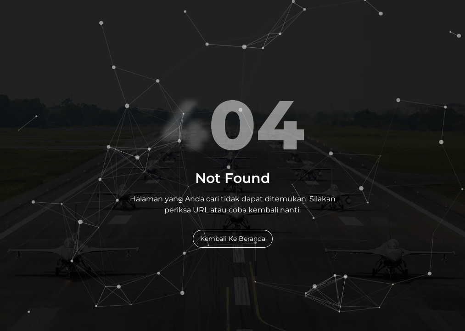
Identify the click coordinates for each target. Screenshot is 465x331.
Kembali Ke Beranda (232, 238)
